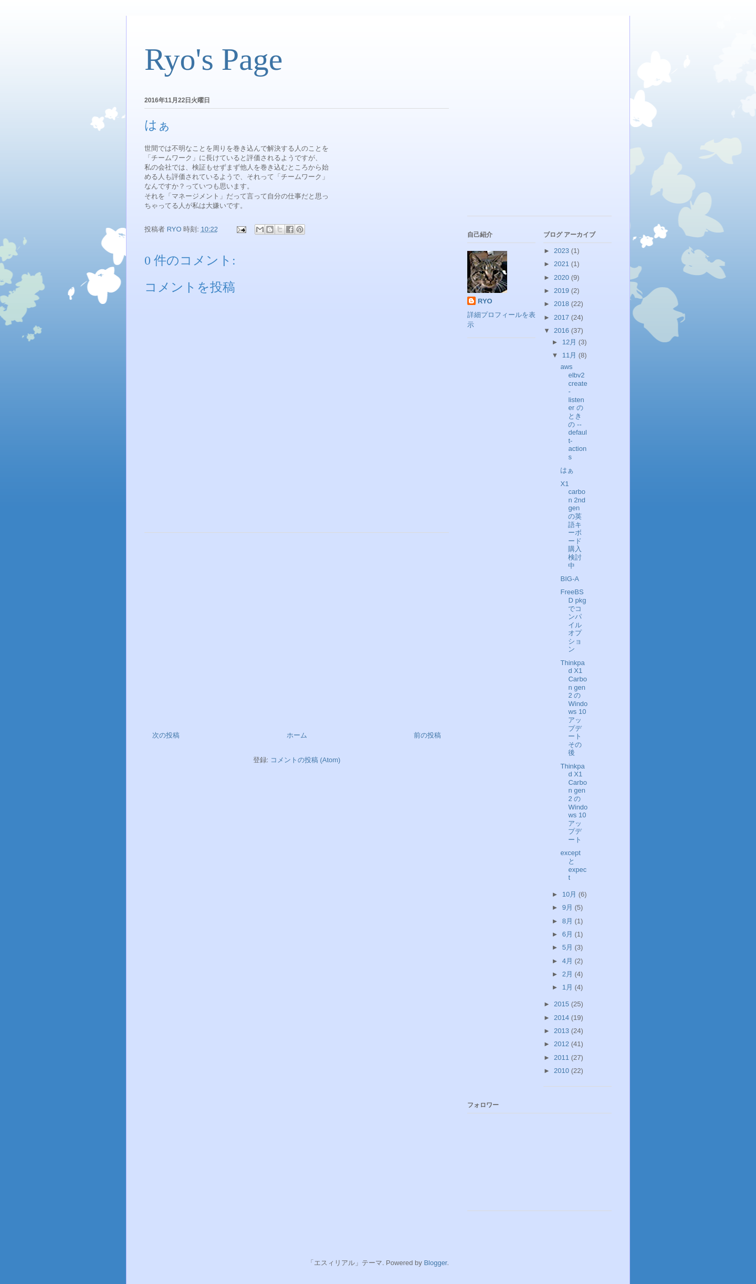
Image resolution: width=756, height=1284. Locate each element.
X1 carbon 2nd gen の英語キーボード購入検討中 (572, 525)
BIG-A (569, 579)
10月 (570, 894)
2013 (562, 1031)
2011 (562, 1057)
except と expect (573, 865)
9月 (568, 907)
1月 (568, 987)
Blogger (435, 1263)
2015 (562, 1004)
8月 (568, 921)
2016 (562, 330)
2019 (562, 290)
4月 (568, 961)
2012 (562, 1044)
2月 (568, 974)
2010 (562, 1071)
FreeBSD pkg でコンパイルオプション (573, 620)
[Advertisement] (296, 627)
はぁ (567, 470)
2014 (562, 1018)
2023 (562, 251)
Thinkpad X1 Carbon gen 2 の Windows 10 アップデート (573, 803)
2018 (562, 304)
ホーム (297, 735)
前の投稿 (427, 735)
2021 (562, 264)
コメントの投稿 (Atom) (305, 760)
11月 (570, 355)
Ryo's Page (213, 59)
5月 (568, 947)
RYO (485, 301)
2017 (562, 317)
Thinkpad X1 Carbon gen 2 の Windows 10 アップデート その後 (573, 708)
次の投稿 (166, 735)
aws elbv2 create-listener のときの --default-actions (573, 412)
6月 (568, 934)
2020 (562, 277)
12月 (570, 342)
